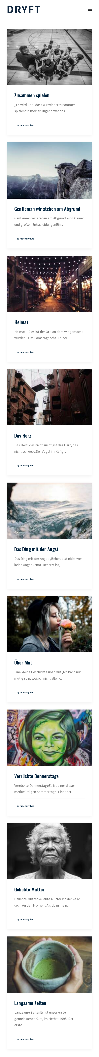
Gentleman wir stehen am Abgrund (47, 208)
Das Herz (22, 435)
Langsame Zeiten (30, 1002)
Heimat (21, 322)
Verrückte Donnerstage (36, 775)
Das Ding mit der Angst (36, 549)
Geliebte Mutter (29, 889)
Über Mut (23, 662)
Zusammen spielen (32, 95)
